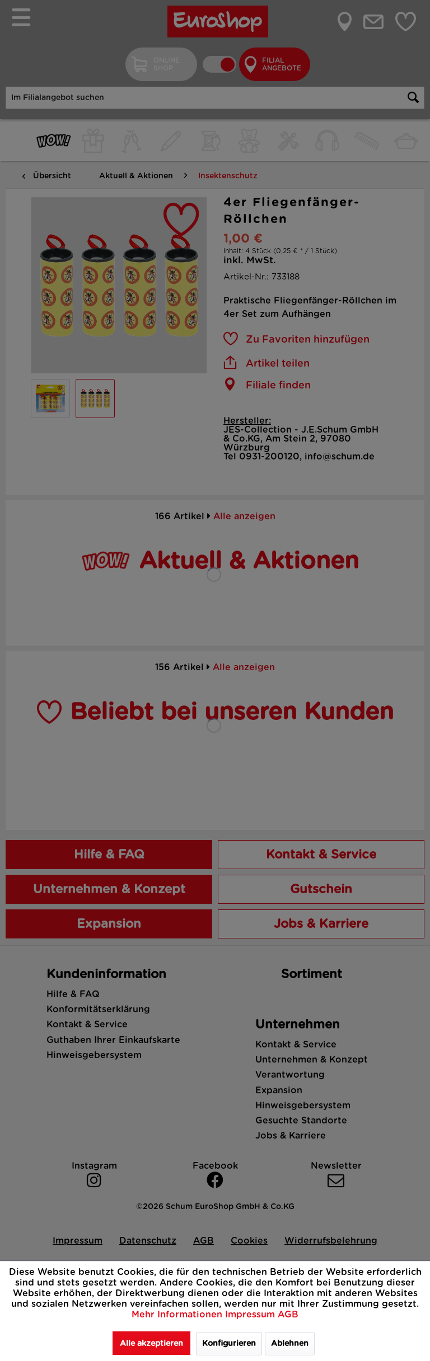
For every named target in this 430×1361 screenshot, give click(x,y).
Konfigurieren (229, 1344)
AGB (288, 1314)
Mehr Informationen (178, 1314)
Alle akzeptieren (151, 1344)
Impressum (251, 1314)
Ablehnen (290, 1344)
